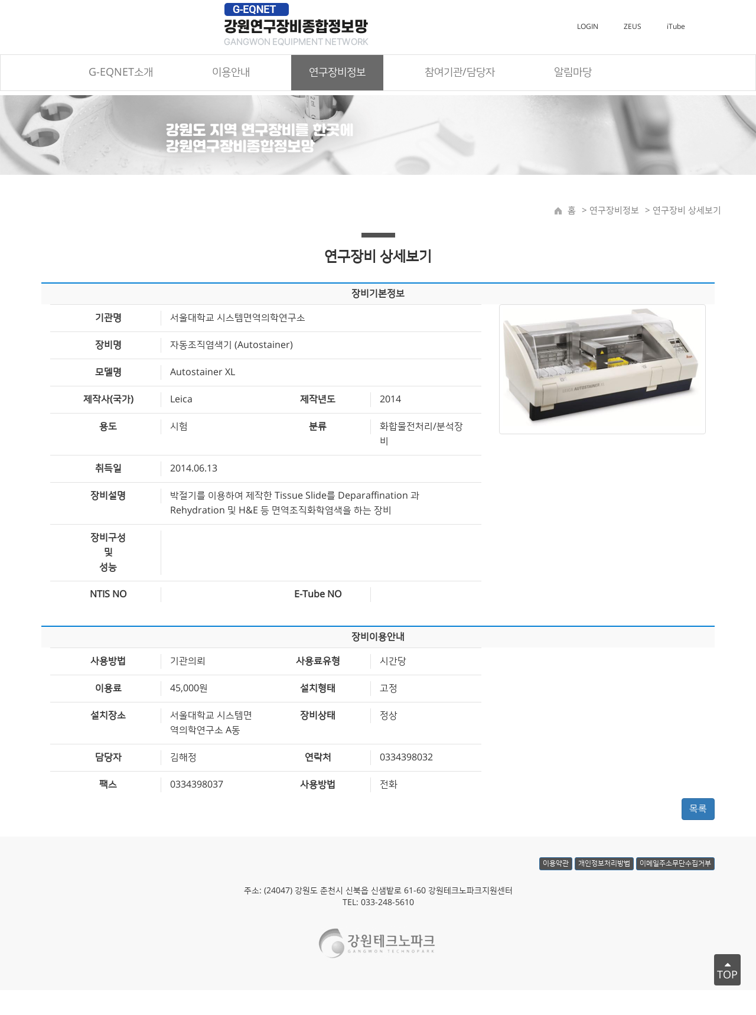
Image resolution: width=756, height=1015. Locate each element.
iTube (676, 28)
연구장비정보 (613, 211)
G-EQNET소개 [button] (121, 74)
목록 (698, 810)
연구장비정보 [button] (337, 74)
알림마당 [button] (573, 74)
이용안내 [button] (231, 74)
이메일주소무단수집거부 (675, 871)
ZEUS (632, 28)
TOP (727, 970)
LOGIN (587, 28)
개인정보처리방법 (604, 871)
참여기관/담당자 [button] (460, 74)
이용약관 (556, 871)
